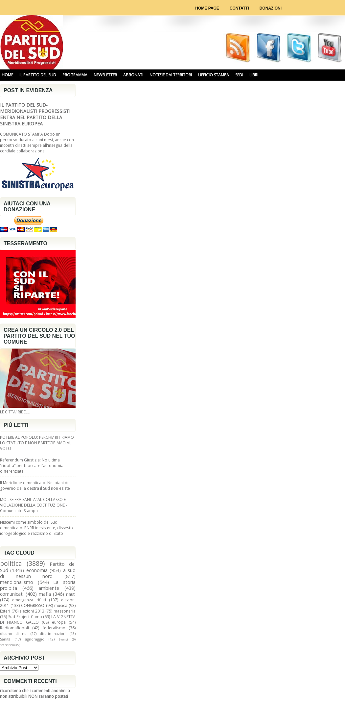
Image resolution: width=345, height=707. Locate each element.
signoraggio (34, 639)
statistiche (8, 645)
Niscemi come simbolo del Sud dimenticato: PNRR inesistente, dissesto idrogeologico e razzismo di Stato (36, 527)
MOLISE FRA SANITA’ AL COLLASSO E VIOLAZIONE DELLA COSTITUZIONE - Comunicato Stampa (33, 505)
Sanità (5, 639)
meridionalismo (16, 582)
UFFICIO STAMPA (213, 75)
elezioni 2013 (31, 611)
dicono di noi (14, 633)
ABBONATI (133, 75)
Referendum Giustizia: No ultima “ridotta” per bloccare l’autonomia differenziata (31, 465)
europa (59, 622)
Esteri (5, 611)
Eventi (63, 639)
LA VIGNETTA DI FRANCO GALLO (38, 619)
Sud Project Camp (25, 616)
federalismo (54, 628)
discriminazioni (53, 633)
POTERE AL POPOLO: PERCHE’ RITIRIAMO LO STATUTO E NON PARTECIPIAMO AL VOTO (37, 442)
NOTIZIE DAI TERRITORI (171, 75)
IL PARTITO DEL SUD (37, 75)
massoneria (65, 611)
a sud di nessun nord (38, 573)
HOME (7, 75)
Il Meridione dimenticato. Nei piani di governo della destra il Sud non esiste (35, 485)
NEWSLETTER (105, 75)
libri (253, 75)
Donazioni (271, 8)
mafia (45, 594)
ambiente (48, 588)
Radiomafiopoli (14, 628)
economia (37, 570)
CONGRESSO (32, 605)
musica (60, 605)
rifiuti (71, 594)
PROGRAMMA (74, 75)
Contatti (239, 8)
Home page (207, 8)
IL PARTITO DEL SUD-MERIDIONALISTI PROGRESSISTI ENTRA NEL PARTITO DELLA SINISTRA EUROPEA (35, 114)
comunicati (12, 594)
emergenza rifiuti (29, 600)
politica (11, 563)
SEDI (239, 75)
